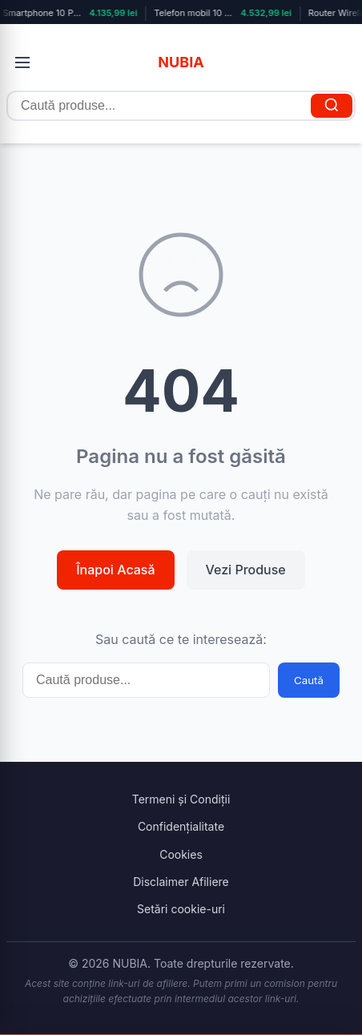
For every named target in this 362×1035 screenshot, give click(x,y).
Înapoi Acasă (115, 570)
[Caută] (331, 106)
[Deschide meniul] (22, 62)
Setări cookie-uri (181, 909)
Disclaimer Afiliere (181, 881)
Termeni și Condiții (181, 799)
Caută (309, 680)
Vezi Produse (246, 570)
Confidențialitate (181, 826)
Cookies (181, 854)
